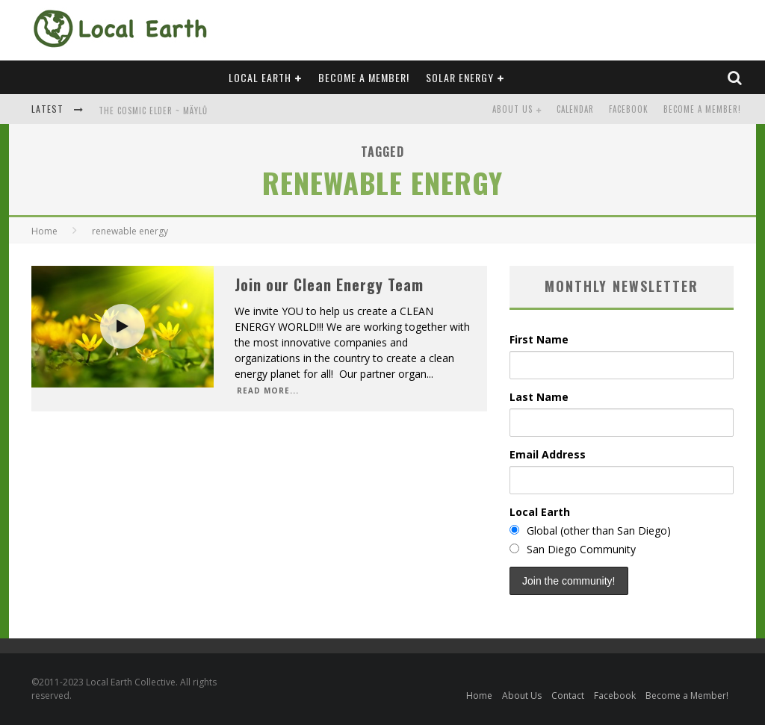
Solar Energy (460, 77)
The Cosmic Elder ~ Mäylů (153, 110)
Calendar (575, 109)
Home (44, 231)
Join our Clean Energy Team (329, 284)
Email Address (548, 454)
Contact (567, 695)
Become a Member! (363, 77)
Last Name (539, 397)
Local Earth (260, 77)
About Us (512, 109)
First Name (539, 339)
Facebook (628, 109)
